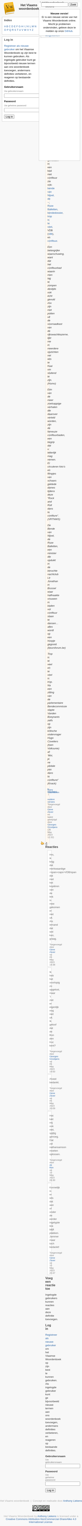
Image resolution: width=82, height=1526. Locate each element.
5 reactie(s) (52, 790)
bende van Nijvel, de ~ (51, 195)
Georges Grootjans (52, 825)
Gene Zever (50, 810)
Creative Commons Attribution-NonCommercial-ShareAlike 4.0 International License (41, 1520)
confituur (52, 240)
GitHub (68, 31)
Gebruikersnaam (13, 87)
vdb (50, 233)
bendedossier (55, 212)
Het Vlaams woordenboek (29, 7)
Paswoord (10, 101)
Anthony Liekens (72, 1500)
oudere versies (51, 800)
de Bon (51, 1166)
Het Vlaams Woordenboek (19, 1516)
